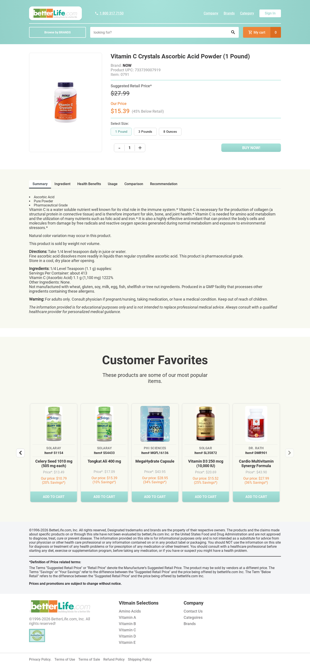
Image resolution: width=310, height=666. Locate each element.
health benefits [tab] (89, 184)
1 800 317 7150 (109, 13)
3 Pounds (145, 132)
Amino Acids (130, 611)
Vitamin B (127, 623)
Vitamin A (127, 617)
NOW (127, 65)
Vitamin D (127, 636)
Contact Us (193, 611)
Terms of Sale (89, 659)
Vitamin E (127, 642)
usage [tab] (113, 184)
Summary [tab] (40, 184)
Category (247, 13)
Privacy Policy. (40, 659)
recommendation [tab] (163, 184)
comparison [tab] (133, 184)
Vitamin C (127, 630)
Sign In (270, 13)
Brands (229, 13)
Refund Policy (114, 659)
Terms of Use (64, 659)
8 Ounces (170, 132)
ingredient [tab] (62, 184)
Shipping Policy (140, 659)
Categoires (193, 617)
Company (211, 13)
